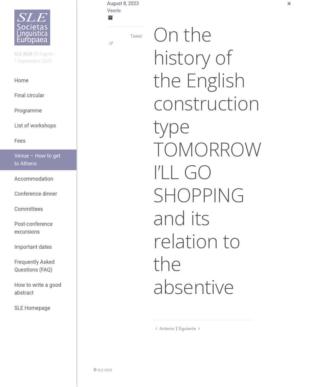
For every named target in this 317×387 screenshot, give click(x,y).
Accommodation (33, 184)
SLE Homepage (32, 313)
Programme (28, 116)
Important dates (33, 252)
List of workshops (35, 131)
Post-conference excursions (33, 233)
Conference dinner (35, 199)
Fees (19, 146)
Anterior (164, 328)
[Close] (289, 3)
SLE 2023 (106, 370)
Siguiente (193, 328)
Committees (28, 214)
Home (21, 86)
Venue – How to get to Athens (37, 165)
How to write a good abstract (37, 294)
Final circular (29, 101)
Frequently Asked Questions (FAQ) (34, 271)
